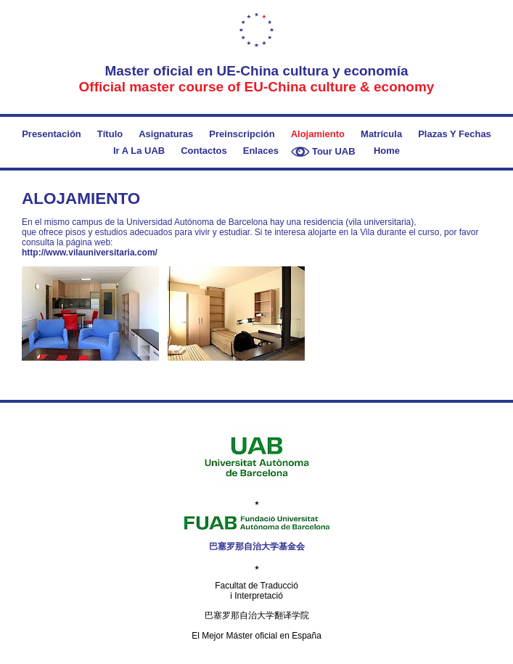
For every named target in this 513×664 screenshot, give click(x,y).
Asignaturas (166, 133)
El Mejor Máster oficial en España (256, 636)
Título (110, 133)
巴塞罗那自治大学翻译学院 (257, 615)
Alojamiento (318, 133)
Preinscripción (241, 133)
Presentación (51, 133)
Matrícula (381, 133)
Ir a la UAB (139, 150)
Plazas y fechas (454, 133)
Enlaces (261, 150)
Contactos (204, 150)
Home (387, 150)
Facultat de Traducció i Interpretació (256, 591)
